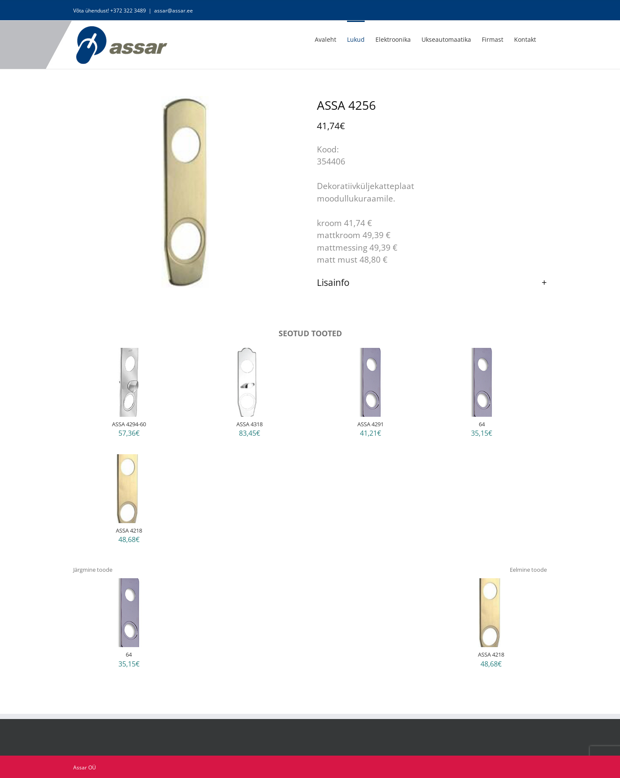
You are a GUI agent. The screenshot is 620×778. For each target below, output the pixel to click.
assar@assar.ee (173, 10)
